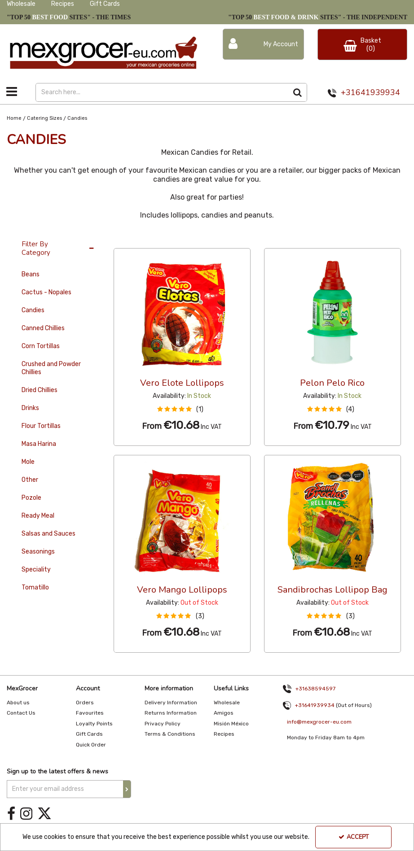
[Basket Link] (362, 44)
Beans (31, 274)
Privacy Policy (163, 723)
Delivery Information (171, 702)
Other (30, 480)
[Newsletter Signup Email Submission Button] (127, 789)
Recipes (62, 4)
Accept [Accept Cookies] (354, 837)
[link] (11, 814)
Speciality (36, 569)
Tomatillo (35, 587)
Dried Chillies (39, 390)
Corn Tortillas (41, 346)
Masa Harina (39, 444)
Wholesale (21, 4)
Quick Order (91, 745)
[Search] (162, 92)
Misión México (231, 723)
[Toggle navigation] (12, 91)
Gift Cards (105, 4)
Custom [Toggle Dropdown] (173, 240)
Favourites (90, 713)
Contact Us (21, 713)
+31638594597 (315, 688)
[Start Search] (298, 92)
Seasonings (38, 551)
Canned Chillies (43, 328)
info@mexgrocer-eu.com (319, 722)
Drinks (30, 408)
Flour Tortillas (41, 426)
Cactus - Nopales (46, 292)
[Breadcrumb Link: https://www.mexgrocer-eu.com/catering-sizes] (44, 118)
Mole (28, 462)
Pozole (31, 498)
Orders (85, 702)
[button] (182, 409)
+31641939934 (370, 92)
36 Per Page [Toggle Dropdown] (132, 240)
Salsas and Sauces (48, 533)
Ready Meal (38, 515)
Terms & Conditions (170, 734)
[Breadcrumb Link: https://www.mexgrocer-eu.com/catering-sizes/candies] (77, 118)
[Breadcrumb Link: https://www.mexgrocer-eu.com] (14, 118)
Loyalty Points (94, 723)
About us (18, 702)
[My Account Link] (263, 44)
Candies (33, 310)
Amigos (223, 713)
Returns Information (171, 713)
